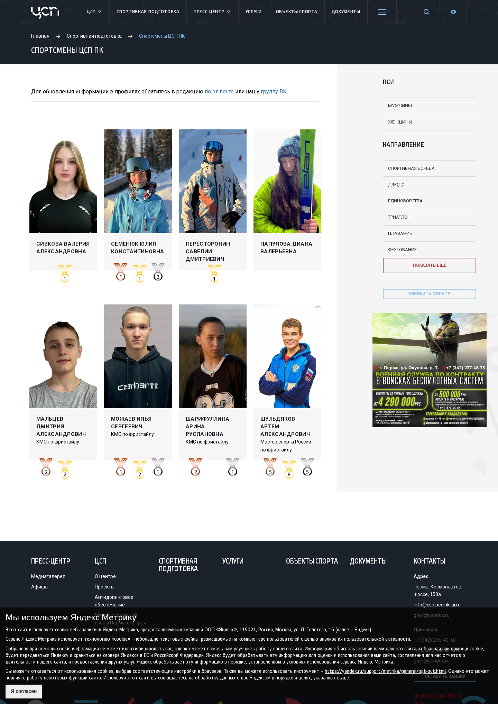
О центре (105, 576)
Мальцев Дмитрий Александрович (61, 426)
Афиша (39, 586)
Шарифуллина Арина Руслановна (207, 426)
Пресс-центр (212, 12)
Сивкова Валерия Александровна (63, 248)
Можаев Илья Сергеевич (131, 423)
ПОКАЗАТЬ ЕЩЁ (394, 265)
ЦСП (94, 12)
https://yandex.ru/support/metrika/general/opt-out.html (385, 670)
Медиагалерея (48, 576)
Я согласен (25, 691)
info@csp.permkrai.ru (437, 604)
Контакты (429, 562)
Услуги (254, 12)
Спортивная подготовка (148, 12)
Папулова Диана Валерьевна (286, 248)
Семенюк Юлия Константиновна (137, 248)
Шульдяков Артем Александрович (285, 426)
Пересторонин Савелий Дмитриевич (208, 251)
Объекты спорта (296, 12)
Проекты (104, 586)
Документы (346, 12)
